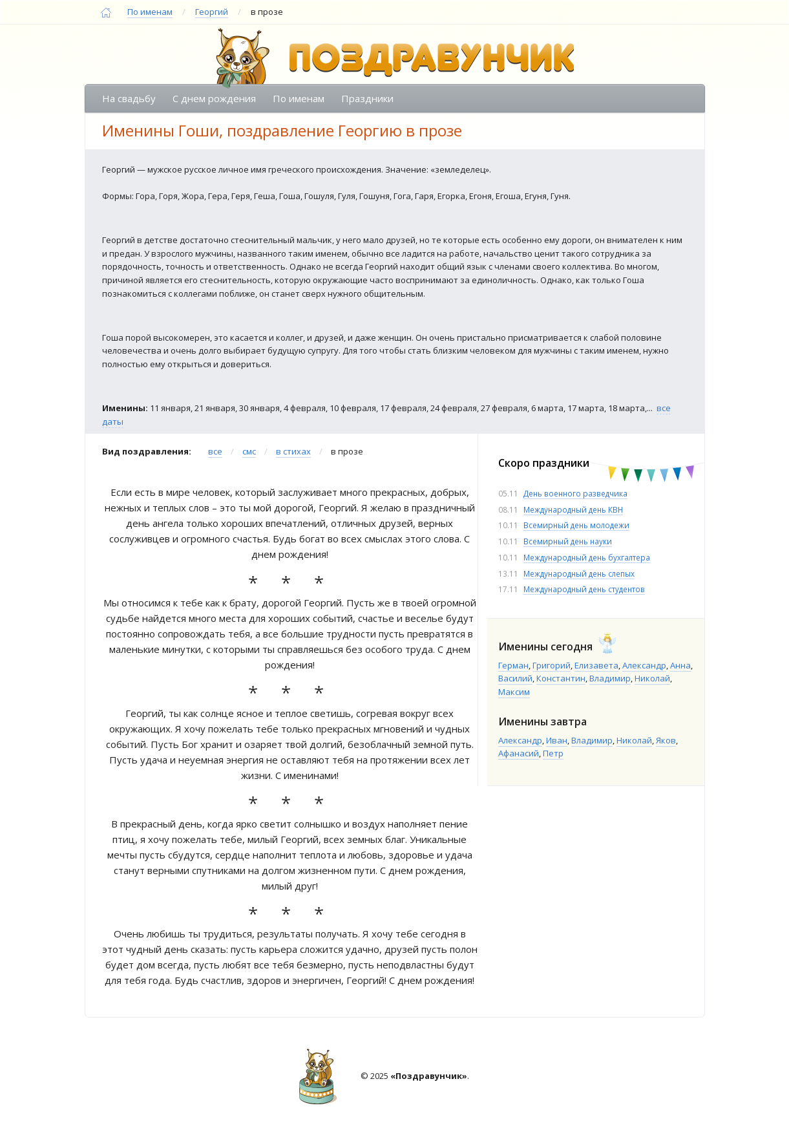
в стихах (293, 451)
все (215, 451)
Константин (560, 678)
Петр (553, 753)
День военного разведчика (575, 493)
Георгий (211, 11)
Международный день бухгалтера (586, 557)
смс (249, 451)
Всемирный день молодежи (576, 525)
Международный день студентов (584, 589)
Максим (514, 692)
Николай (652, 678)
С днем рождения (214, 98)
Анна (680, 665)
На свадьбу (129, 98)
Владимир (610, 678)
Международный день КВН (573, 509)
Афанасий (518, 753)
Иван (556, 740)
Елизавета (596, 665)
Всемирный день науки (567, 541)
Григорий (551, 665)
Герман (513, 665)
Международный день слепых (579, 573)
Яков (666, 740)
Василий (515, 678)
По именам (150, 11)
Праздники (367, 98)
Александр (644, 665)
